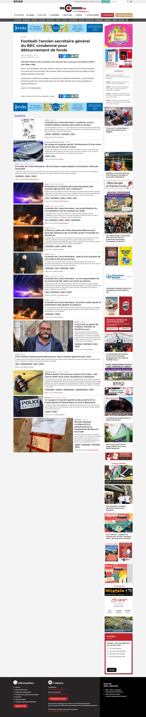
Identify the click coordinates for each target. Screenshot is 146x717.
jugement (77, 444)
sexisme (41, 364)
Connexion (125, 328)
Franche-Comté (50, 372)
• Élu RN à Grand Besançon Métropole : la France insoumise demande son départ (117, 88)
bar (46, 220)
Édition (75, 11)
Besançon (48, 397)
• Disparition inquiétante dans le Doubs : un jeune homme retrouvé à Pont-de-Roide (118, 95)
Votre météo (118, 586)
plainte (35, 364)
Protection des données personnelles (26, 694)
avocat (47, 198)
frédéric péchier (87, 344)
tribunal (72, 268)
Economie (59, 372)
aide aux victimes (50, 389)
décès (56, 268)
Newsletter (21, 706)
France (76, 322)
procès (95, 344)
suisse (69, 246)
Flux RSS (18, 697)
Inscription (112, 328)
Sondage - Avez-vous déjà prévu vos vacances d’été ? (118, 644)
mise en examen (76, 220)
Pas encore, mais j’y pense (117, 654)
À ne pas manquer (119, 463)
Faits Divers (24, 164)
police (53, 156)
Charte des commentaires (23, 692)
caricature (48, 134)
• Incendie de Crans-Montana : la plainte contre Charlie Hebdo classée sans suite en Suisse (118, 102)
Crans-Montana (65, 134)
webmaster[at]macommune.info (58, 711)
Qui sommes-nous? (21, 689)
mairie (74, 198)
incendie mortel (64, 268)
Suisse (47, 120)
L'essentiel (118, 71)
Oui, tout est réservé (115, 648)
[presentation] (106, 474)
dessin (72, 134)
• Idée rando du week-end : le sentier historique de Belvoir (117, 82)
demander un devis (58, 699)
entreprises (59, 389)
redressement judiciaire (81, 389)
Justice (23, 37)
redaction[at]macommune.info (57, 689)
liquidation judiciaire (69, 389)
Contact (17, 687)
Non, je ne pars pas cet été (117, 656)
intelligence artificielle (26, 364)
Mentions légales (20, 699)
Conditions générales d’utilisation (25, 702)
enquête (48, 156)
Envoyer (112, 670)
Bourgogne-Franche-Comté (54, 142)
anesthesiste (78, 344)
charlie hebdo (56, 134)
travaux (91, 389)
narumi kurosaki (86, 444)
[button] (127, 2)
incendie (34, 176)
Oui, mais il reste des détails (117, 651)
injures (17, 364)
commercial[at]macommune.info (58, 694)
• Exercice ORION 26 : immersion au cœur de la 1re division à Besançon (118, 76)
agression (48, 411)
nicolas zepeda (96, 444)
